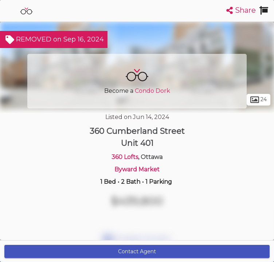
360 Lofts (124, 157)
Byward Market (137, 169)
